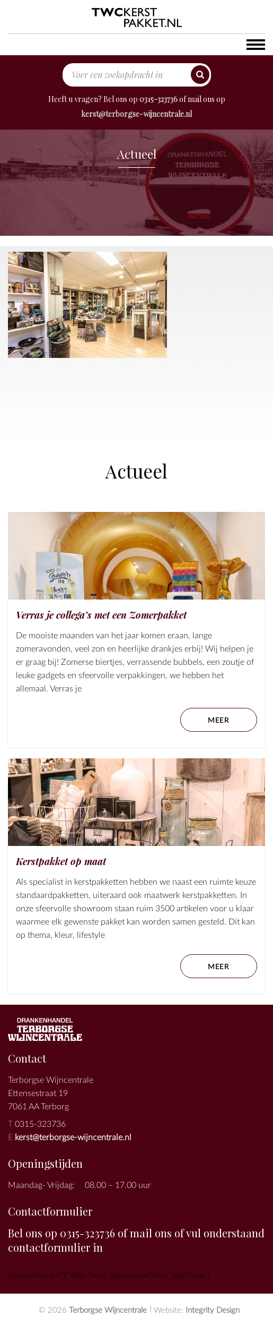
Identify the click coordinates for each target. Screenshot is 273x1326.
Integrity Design (213, 1309)
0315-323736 (158, 99)
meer (219, 719)
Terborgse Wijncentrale (108, 1309)
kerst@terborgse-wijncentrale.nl (136, 114)
